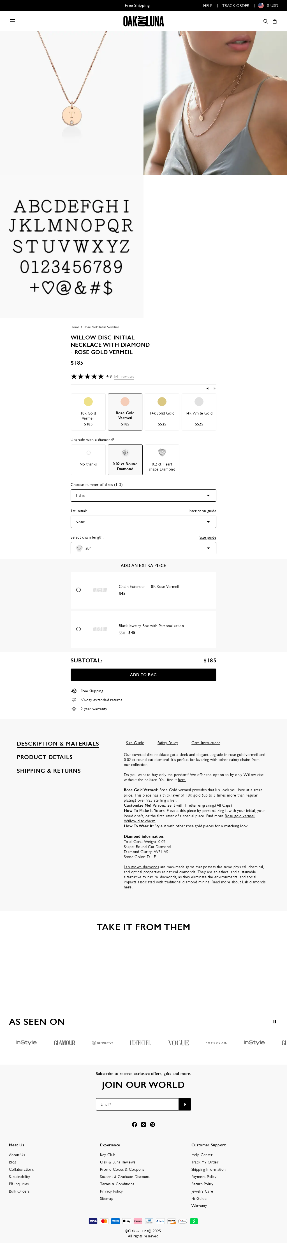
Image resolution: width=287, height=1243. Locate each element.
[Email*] (137, 1104)
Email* (106, 1104)
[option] (88, 412)
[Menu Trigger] (12, 21)
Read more (221, 882)
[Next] (214, 388)
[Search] (265, 21)
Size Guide (135, 743)
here (182, 780)
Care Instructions (205, 743)
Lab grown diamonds (141, 867)
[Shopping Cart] (274, 21)
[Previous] (208, 388)
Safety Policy (168, 743)
